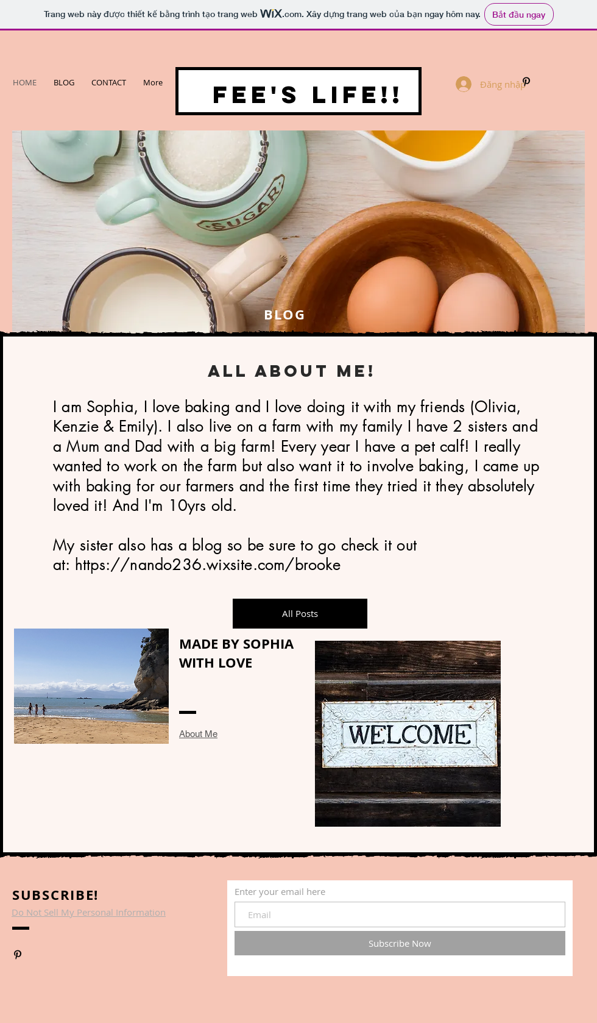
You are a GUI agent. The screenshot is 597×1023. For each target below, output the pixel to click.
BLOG (282, 314)
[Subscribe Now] (400, 943)
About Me (198, 734)
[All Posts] (300, 614)
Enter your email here (280, 891)
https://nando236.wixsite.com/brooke (208, 564)
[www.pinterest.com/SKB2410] (526, 82)
